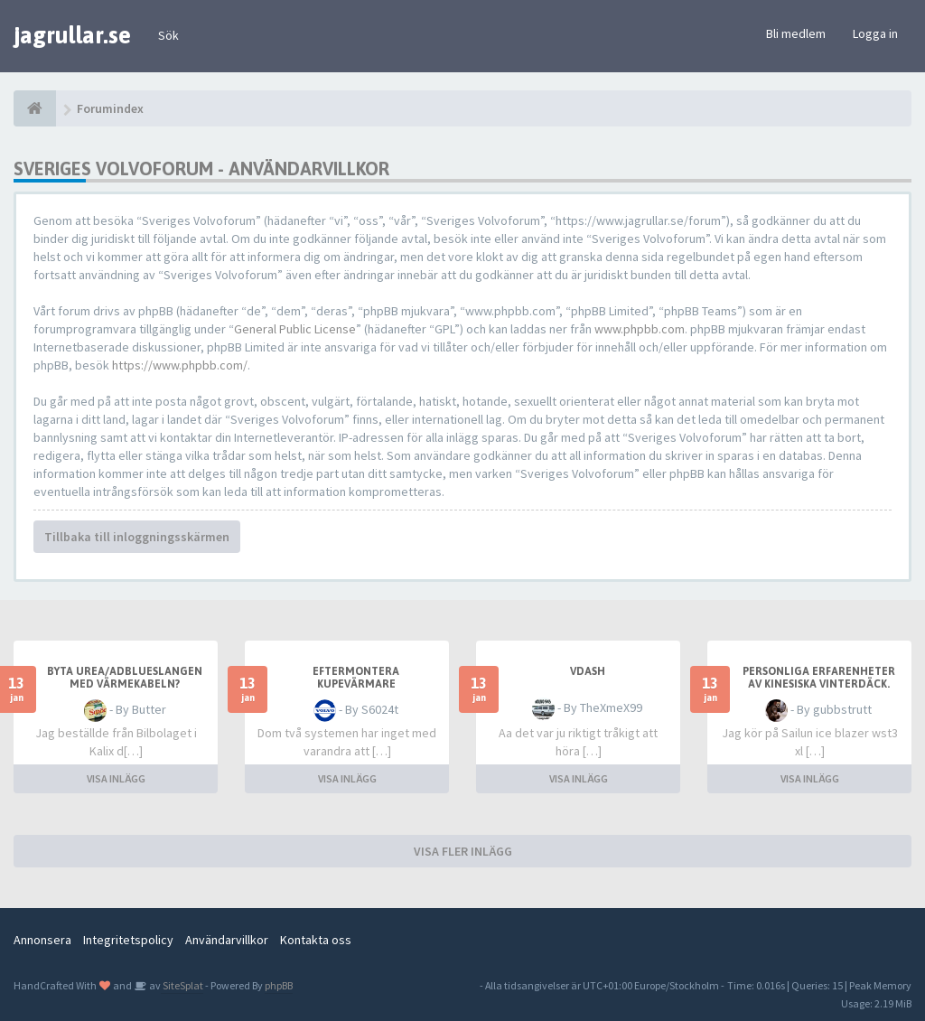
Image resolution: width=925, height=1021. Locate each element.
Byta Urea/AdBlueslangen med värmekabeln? (124, 677)
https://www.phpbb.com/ (180, 365)
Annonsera (42, 940)
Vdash (587, 671)
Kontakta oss (315, 940)
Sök (168, 35)
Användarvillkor (226, 940)
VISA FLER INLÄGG (463, 851)
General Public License (295, 329)
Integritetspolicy (128, 940)
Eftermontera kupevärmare (356, 677)
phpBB (279, 985)
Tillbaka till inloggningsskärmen (136, 537)
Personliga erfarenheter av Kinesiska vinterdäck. (819, 677)
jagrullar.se (72, 35)
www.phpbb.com (639, 329)
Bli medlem (796, 33)
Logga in (875, 33)
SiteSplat (182, 985)
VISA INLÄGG (116, 778)
